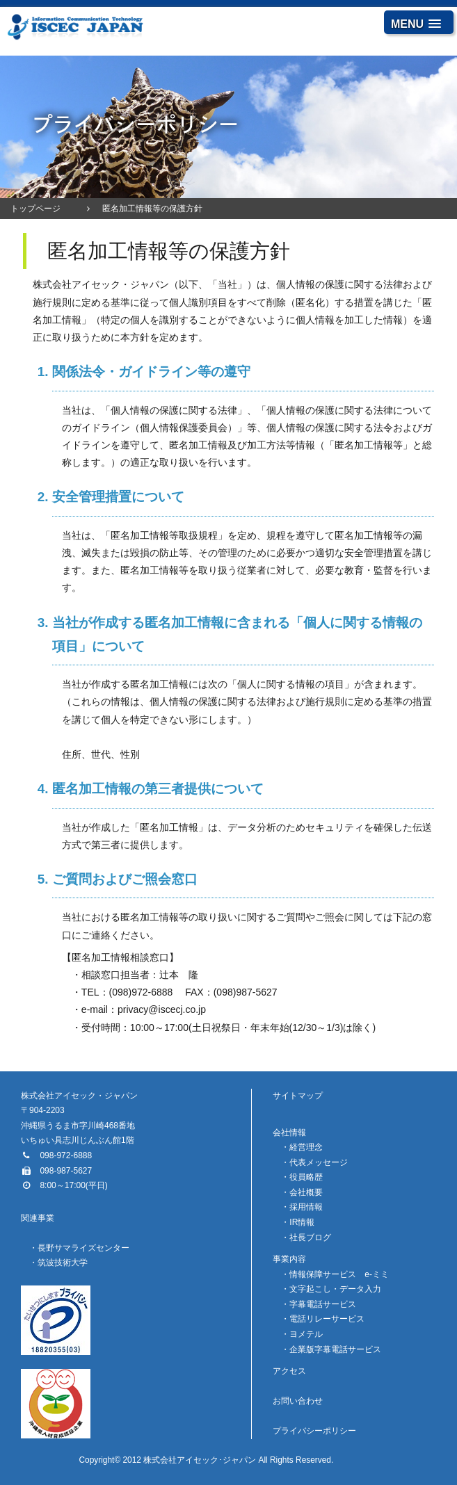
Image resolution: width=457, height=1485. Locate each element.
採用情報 (306, 1207)
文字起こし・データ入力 (335, 1289)
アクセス (289, 1371)
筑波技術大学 (63, 1262)
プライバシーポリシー (314, 1431)
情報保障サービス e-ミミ (339, 1274)
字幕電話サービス (322, 1304)
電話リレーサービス (326, 1319)
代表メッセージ (318, 1162)
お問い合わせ (298, 1401)
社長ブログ (310, 1237)
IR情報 (301, 1222)
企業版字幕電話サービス (335, 1349)
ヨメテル (306, 1334)
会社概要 (306, 1192)
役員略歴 (306, 1177)
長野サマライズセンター (83, 1248)
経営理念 (306, 1147)
